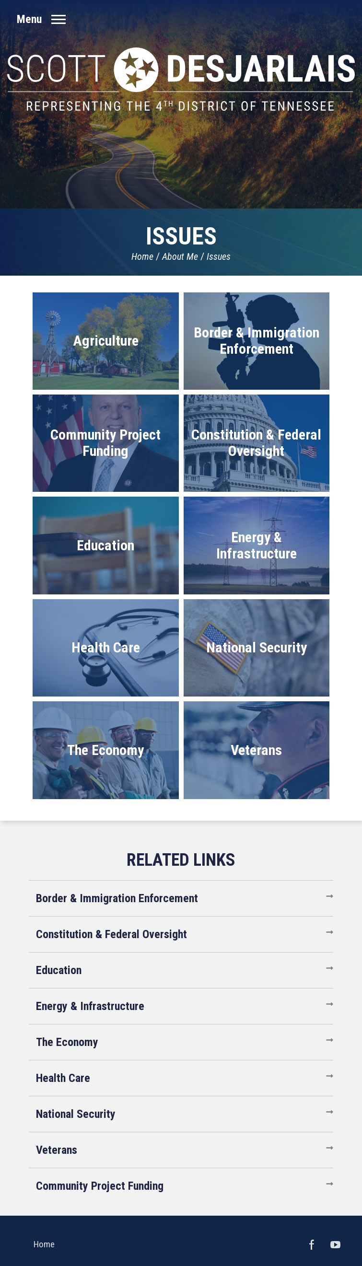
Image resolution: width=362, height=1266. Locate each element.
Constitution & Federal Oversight (111, 934)
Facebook (312, 1244)
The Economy (67, 1042)
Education (59, 970)
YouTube (336, 1244)
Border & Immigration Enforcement (117, 898)
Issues (219, 256)
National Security (76, 1114)
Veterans (56, 1150)
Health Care (63, 1078)
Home (142, 256)
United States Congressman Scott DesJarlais (181, 79)
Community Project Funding (99, 1186)
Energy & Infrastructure (90, 1006)
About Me (180, 256)
